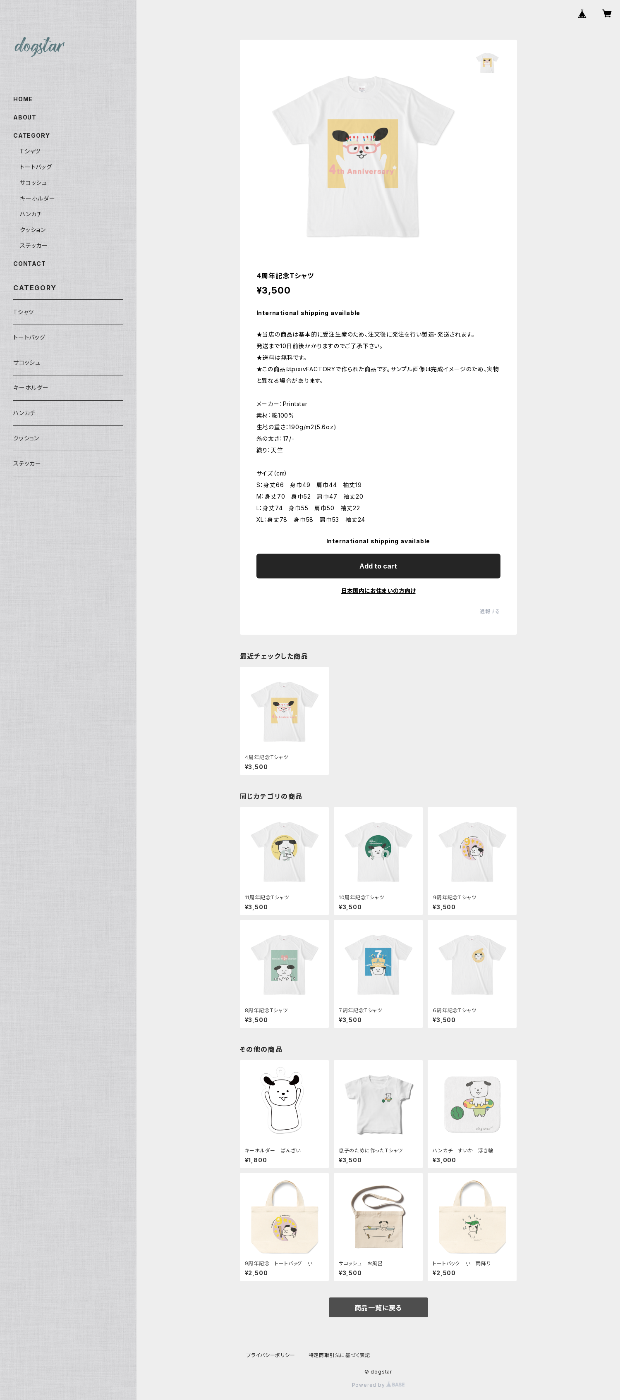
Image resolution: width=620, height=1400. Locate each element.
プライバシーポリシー (271, 1355)
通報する (490, 611)
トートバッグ (36, 166)
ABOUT (24, 117)
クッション (33, 229)
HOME (23, 99)
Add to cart (378, 566)
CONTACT (29, 263)
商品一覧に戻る (378, 1308)
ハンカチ (31, 213)
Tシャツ (30, 151)
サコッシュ (33, 182)
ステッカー (34, 245)
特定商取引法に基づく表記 (340, 1355)
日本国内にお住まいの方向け (378, 590)
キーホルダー (37, 198)
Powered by (378, 1385)
